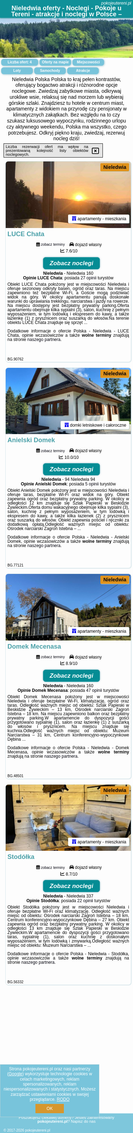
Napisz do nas (83, 1121)
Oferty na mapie (55, 62)
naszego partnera (43, 339)
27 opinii (88, 277)
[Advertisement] (66, 1057)
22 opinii (85, 900)
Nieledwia (114, 167)
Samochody (50, 71)
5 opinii (92, 484)
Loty (17, 71)
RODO (63, 1099)
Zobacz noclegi (71, 263)
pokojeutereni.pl (116, 3)
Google (15, 1073)
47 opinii (94, 690)
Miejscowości (88, 62)
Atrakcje (83, 71)
